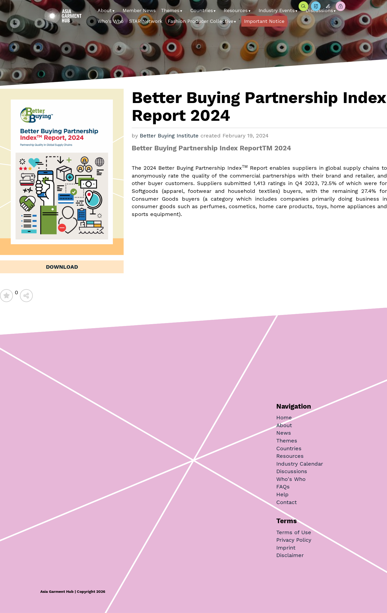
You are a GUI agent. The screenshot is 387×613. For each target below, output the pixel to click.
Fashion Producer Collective (200, 21)
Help (282, 494)
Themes (170, 10)
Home (284, 417)
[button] (115, 9)
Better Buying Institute (169, 135)
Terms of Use (293, 532)
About (105, 10)
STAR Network (145, 21)
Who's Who (111, 21)
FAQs (283, 486)
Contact (286, 502)
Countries (201, 10)
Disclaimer (290, 555)
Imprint (285, 547)
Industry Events (277, 10)
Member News (139, 10)
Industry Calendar (299, 463)
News (283, 433)
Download (62, 267)
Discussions (291, 471)
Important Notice (264, 21)
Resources (236, 10)
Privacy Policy (293, 540)
